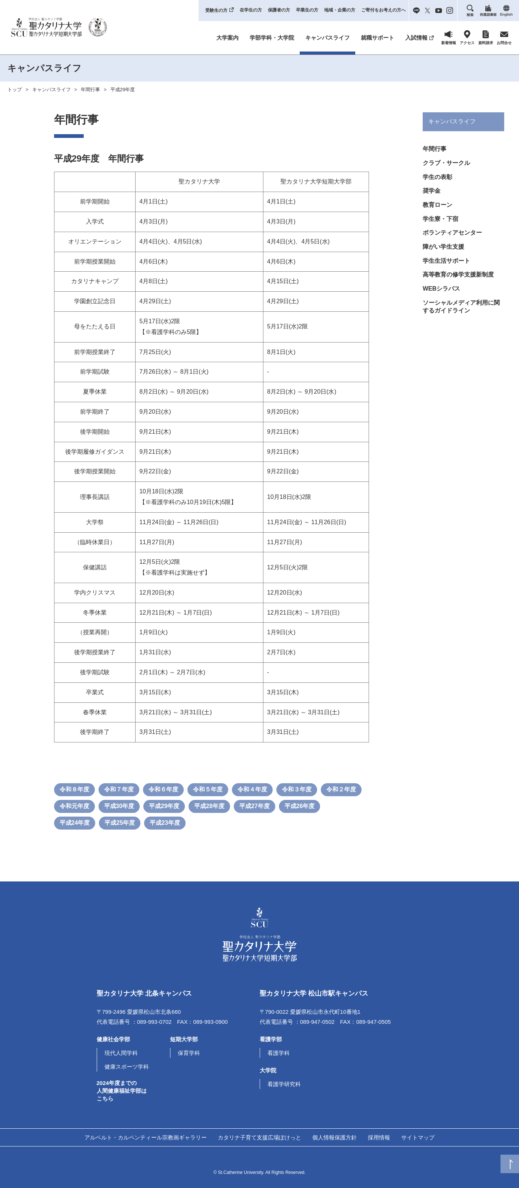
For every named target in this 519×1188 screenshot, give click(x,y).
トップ (14, 89)
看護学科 (278, 1053)
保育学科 (189, 1053)
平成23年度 (165, 823)
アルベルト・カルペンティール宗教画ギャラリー (145, 1137)
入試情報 (416, 37)
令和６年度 (163, 789)
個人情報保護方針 (334, 1137)
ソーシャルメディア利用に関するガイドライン (461, 320)
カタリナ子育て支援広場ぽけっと (259, 1137)
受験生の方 (216, 10)
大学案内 (227, 37)
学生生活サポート (446, 270)
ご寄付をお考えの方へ (383, 10)
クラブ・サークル (446, 165)
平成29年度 (122, 89)
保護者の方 (279, 10)
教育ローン (437, 210)
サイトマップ (418, 1137)
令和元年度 (74, 806)
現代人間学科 (121, 1053)
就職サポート (377, 37)
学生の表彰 (437, 180)
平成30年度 (119, 806)
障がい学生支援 (443, 255)
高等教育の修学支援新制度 (458, 285)
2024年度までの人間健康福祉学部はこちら (122, 1091)
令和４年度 (252, 789)
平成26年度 (300, 806)
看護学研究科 (284, 1084)
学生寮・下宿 (440, 225)
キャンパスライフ (327, 37)
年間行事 (90, 89)
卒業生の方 (307, 10)
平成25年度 (119, 823)
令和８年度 (74, 789)
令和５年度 (208, 789)
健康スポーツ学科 (126, 1066)
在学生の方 (251, 10)
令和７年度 (119, 789)
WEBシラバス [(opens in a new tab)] (441, 301)
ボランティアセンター (452, 240)
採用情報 (379, 1137)
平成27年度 (254, 806)
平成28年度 (209, 806)
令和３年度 (297, 789)
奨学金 (431, 195)
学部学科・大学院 (272, 37)
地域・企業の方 (339, 10)
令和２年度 (341, 789)
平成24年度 (75, 823)
